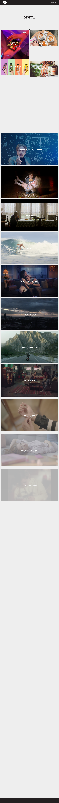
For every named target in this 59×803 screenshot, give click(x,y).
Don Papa (43, 70)
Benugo (43, 43)
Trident (14, 44)
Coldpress (15, 66)
